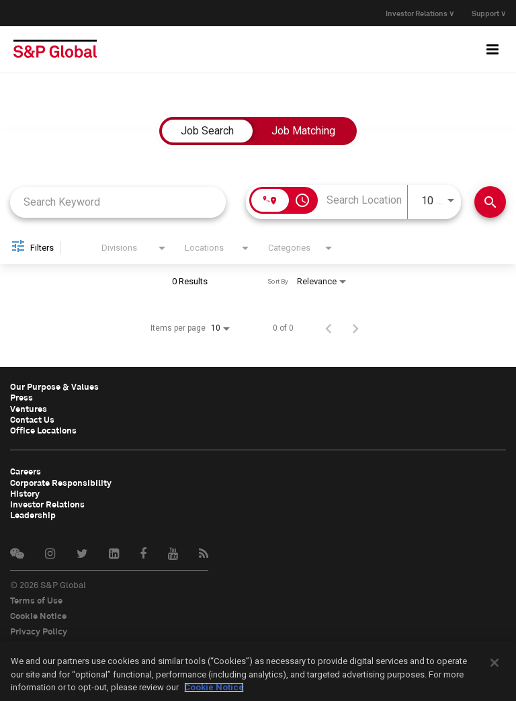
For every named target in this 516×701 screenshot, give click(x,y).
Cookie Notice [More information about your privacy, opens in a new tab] (214, 687)
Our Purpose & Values (54, 386)
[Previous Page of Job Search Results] (328, 328)
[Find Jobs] (490, 202)
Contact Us (32, 418)
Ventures (28, 408)
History (25, 492)
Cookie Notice (38, 613)
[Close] (494, 662)
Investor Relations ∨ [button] (417, 13)
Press (21, 397)
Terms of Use (36, 598)
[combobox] (118, 202)
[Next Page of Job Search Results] (355, 328)
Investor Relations (47, 502)
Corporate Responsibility (61, 481)
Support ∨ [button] (489, 13)
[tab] (207, 131)
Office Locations (43, 429)
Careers (25, 470)
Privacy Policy (38, 629)
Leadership (33, 513)
